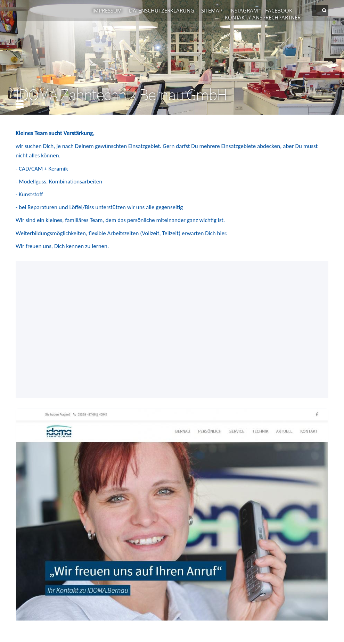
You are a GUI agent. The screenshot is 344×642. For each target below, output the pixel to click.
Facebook (278, 10)
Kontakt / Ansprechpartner (263, 17)
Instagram (243, 10)
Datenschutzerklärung (161, 10)
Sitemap (211, 10)
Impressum (107, 10)
